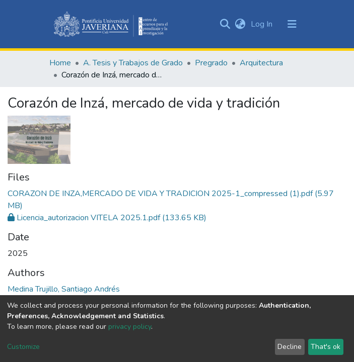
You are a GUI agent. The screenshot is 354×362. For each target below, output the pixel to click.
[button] (240, 24)
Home (60, 62)
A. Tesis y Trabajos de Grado (133, 62)
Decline (289, 346)
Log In (262, 24)
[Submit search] (225, 24)
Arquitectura (261, 62)
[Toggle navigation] (292, 24)
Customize (23, 346)
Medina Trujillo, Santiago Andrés (64, 289)
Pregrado (211, 62)
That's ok (325, 346)
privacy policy (129, 326)
